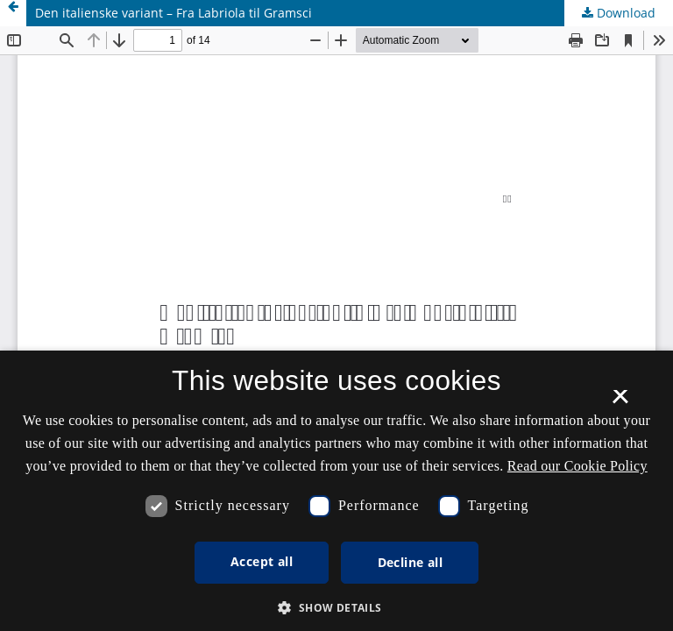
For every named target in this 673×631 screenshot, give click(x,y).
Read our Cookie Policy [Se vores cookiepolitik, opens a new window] (577, 465)
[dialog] (336, 491)
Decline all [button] (410, 562)
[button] (336, 608)
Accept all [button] (261, 561)
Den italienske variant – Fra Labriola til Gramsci (173, 12)
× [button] (620, 402)
